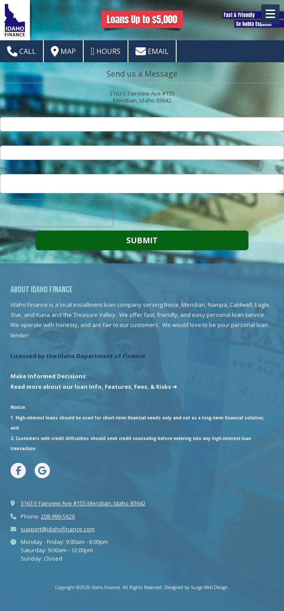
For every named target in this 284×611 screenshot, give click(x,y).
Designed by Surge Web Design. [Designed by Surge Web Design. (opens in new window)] (196, 587)
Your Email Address (25, 140)
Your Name (14, 111)
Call (21, 51)
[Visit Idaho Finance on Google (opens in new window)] (42, 470)
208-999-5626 (58, 516)
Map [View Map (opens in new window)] (63, 51)
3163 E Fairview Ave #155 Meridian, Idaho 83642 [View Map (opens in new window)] (83, 503)
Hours (106, 51)
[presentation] (56, 213)
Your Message (19, 168)
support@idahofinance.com (58, 529)
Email (152, 51)
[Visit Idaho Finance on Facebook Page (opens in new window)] (18, 470)
